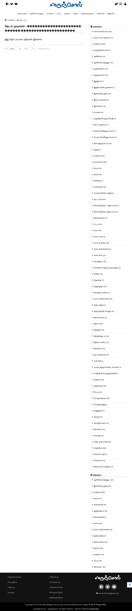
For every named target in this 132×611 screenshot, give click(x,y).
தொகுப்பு (96, 475)
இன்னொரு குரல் (87, 13)
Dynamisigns (94, 608)
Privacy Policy (56, 592)
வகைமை (96, 26)
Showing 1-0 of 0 (43, 48)
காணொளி (100, 13)
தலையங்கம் (22, 13)
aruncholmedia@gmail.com (107, 593)
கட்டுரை (49, 13)
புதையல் (67, 13)
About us (54, 577)
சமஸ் (11, 592)
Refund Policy (56, 598)
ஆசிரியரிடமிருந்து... (37, 13)
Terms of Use (56, 587)
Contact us (55, 582)
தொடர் (75, 13)
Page (26, 48)
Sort (6, 48)
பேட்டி (59, 13)
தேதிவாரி (111, 13)
